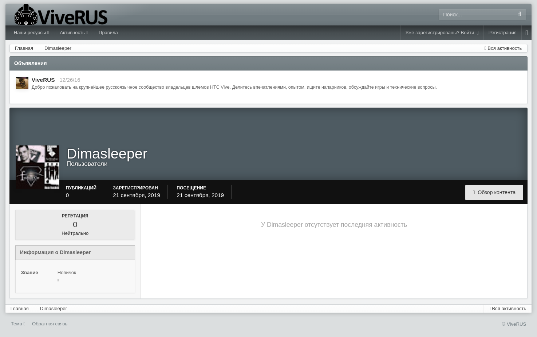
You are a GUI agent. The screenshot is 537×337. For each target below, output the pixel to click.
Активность (74, 32)
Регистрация (503, 32)
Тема (18, 323)
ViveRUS (43, 80)
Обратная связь (49, 323)
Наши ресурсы (31, 32)
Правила (108, 32)
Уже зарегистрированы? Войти (442, 33)
